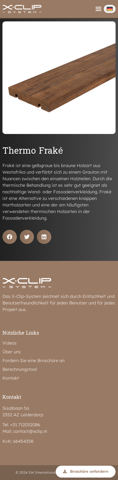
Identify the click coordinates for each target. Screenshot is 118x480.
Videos (9, 343)
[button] (9, 237)
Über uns (11, 351)
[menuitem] (110, 9)
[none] (110, 9)
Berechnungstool (19, 369)
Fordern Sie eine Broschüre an (33, 360)
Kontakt (10, 378)
